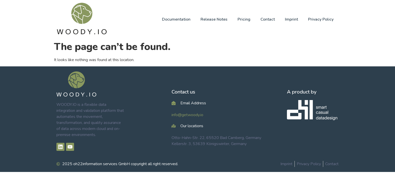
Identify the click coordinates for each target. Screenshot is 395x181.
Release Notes (214, 19)
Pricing (244, 19)
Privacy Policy (321, 19)
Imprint (291, 19)
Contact (267, 19)
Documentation (176, 19)
